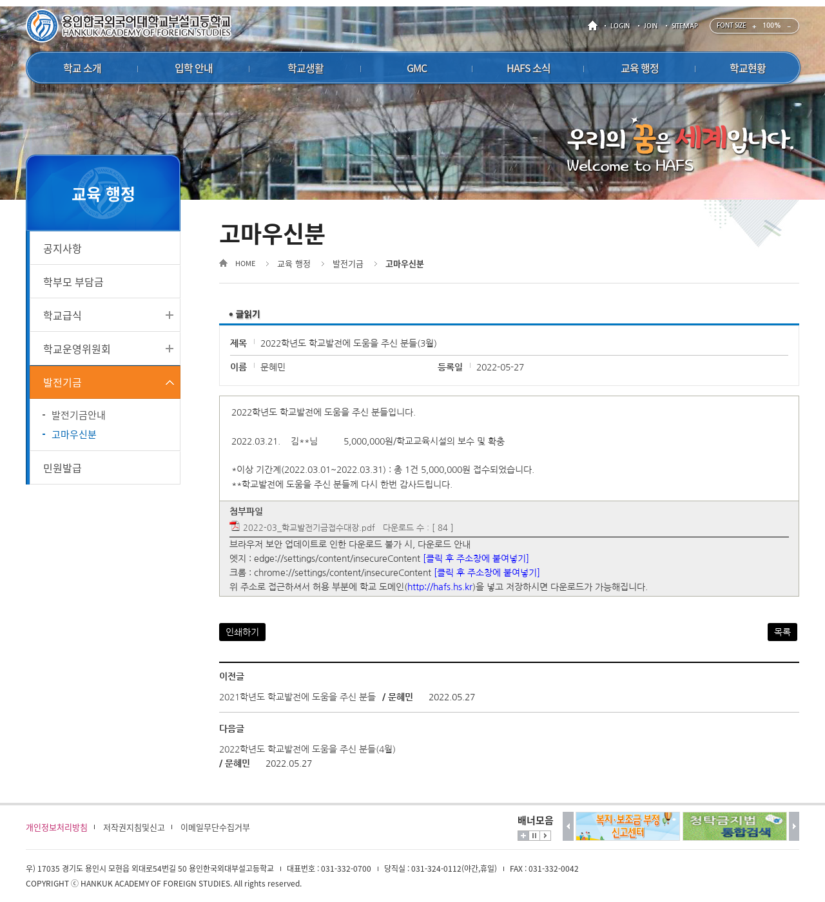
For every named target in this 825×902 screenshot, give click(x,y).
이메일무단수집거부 (215, 827)
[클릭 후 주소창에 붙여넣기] (476, 558)
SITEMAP (685, 26)
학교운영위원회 (77, 348)
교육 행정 (294, 263)
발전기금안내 (79, 415)
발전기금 (62, 382)
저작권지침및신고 (134, 827)
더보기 (523, 835)
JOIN (650, 26)
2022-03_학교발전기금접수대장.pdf (309, 528)
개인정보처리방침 (57, 827)
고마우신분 (74, 434)
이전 (568, 826)
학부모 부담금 (73, 281)
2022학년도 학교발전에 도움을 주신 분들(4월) (307, 749)
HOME (595, 26)
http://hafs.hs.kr (439, 586)
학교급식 (62, 315)
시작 (545, 835)
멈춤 (534, 835)
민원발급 (62, 467)
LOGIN (620, 26)
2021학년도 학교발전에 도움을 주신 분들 (297, 697)
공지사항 (62, 248)
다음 (794, 826)
